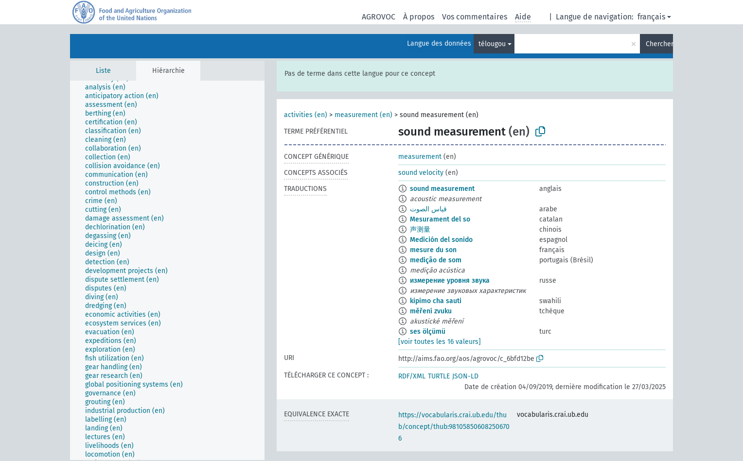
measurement (420, 157)
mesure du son (433, 250)
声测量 (420, 229)
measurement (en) (363, 115)
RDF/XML (411, 376)
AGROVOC (378, 16)
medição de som (435, 260)
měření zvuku (431, 311)
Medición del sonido (441, 240)
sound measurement (442, 189)
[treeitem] (109, 87)
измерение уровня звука (450, 280)
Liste (103, 71)
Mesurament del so (440, 219)
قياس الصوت (428, 209)
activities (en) (305, 115)
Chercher (659, 44)
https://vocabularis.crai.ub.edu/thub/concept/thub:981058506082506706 (454, 427)
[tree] (167, 270)
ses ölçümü (427, 331)
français (651, 16)
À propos (418, 16)
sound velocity (420, 173)
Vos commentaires (474, 16)
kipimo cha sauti (435, 301)
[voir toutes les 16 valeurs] (439, 342)
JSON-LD (465, 376)
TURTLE (439, 376)
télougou (492, 44)
